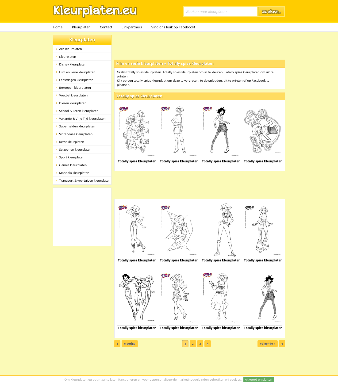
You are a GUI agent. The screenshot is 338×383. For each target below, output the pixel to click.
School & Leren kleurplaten (79, 111)
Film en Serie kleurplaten (77, 72)
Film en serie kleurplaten (139, 63)
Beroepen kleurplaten (75, 87)
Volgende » (267, 344)
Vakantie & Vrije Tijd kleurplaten (82, 118)
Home (57, 27)
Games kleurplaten (73, 165)
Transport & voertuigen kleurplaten (85, 180)
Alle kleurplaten (70, 49)
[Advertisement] (199, 45)
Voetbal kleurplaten (73, 95)
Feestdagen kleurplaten (76, 80)
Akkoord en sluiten (258, 379)
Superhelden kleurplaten (77, 126)
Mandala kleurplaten (74, 173)
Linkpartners (132, 27)
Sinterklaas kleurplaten (75, 134)
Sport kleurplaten (71, 157)
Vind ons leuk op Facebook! (173, 27)
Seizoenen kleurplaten (75, 149)
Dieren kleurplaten (72, 103)
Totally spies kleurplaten (190, 63)
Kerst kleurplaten (71, 142)
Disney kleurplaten (72, 64)
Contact (106, 27)
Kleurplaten (81, 27)
